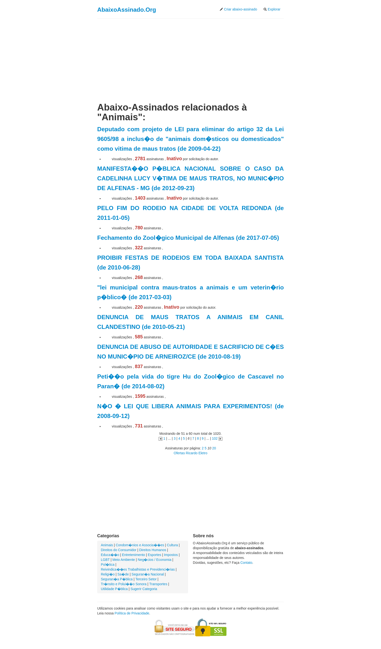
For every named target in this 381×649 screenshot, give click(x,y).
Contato (246, 563)
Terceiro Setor (145, 579)
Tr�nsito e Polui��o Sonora (124, 584)
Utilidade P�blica (114, 589)
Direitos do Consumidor (118, 550)
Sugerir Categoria (143, 589)
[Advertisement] (190, 56)
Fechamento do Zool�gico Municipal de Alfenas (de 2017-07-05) (188, 237)
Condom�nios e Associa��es (140, 545)
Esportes (154, 555)
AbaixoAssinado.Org (126, 9)
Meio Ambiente (124, 560)
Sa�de (123, 574)
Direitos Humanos (152, 550)
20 (214, 448)
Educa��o (110, 555)
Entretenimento (133, 555)
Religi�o (108, 574)
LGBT (105, 560)
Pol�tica (107, 564)
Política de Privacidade (132, 613)
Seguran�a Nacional (147, 574)
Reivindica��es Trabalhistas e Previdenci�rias (138, 569)
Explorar (271, 9)
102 (214, 438)
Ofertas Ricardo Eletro (191, 453)
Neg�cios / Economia (155, 560)
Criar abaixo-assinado (238, 9)
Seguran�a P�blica (117, 579)
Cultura (172, 545)
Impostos (171, 555)
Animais (107, 545)
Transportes (158, 584)
